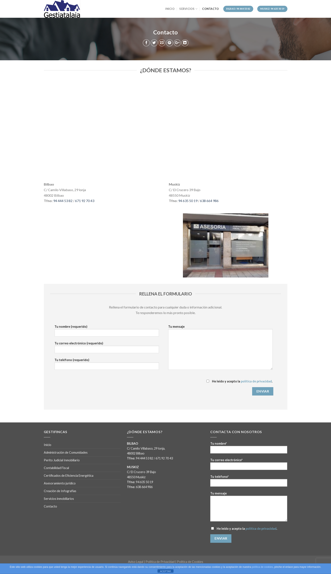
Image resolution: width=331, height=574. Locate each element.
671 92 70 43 (84, 201)
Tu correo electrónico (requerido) (106, 348)
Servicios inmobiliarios (59, 498)
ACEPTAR (165, 571)
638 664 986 (209, 201)
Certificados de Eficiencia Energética (68, 475)
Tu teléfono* (248, 482)
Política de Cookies (190, 562)
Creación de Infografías (60, 491)
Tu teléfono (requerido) (106, 365)
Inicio (170, 8)
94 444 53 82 (62, 201)
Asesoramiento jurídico (60, 483)
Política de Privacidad (160, 562)
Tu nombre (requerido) (106, 332)
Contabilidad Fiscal (56, 468)
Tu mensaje (220, 349)
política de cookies (262, 566)
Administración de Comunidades (66, 452)
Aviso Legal (135, 562)
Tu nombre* (248, 449)
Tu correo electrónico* (248, 465)
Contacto (210, 8)
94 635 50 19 (187, 201)
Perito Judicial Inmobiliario (62, 460)
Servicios (188, 9)
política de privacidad (256, 381)
